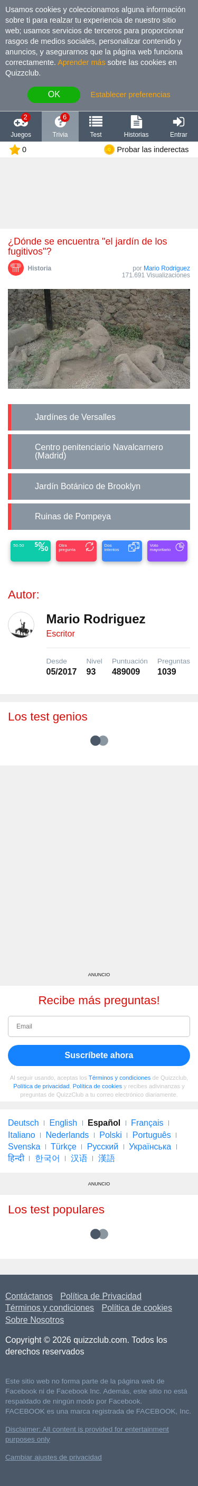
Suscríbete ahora (99, 1055)
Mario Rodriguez (167, 268)
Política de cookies (97, 1086)
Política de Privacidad (101, 1296)
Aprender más (81, 62)
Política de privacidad (41, 1086)
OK (54, 94)
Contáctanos (29, 1296)
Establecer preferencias (130, 94)
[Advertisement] (99, 872)
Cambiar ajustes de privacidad (53, 1457)
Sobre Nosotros (34, 1319)
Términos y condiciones (120, 1077)
